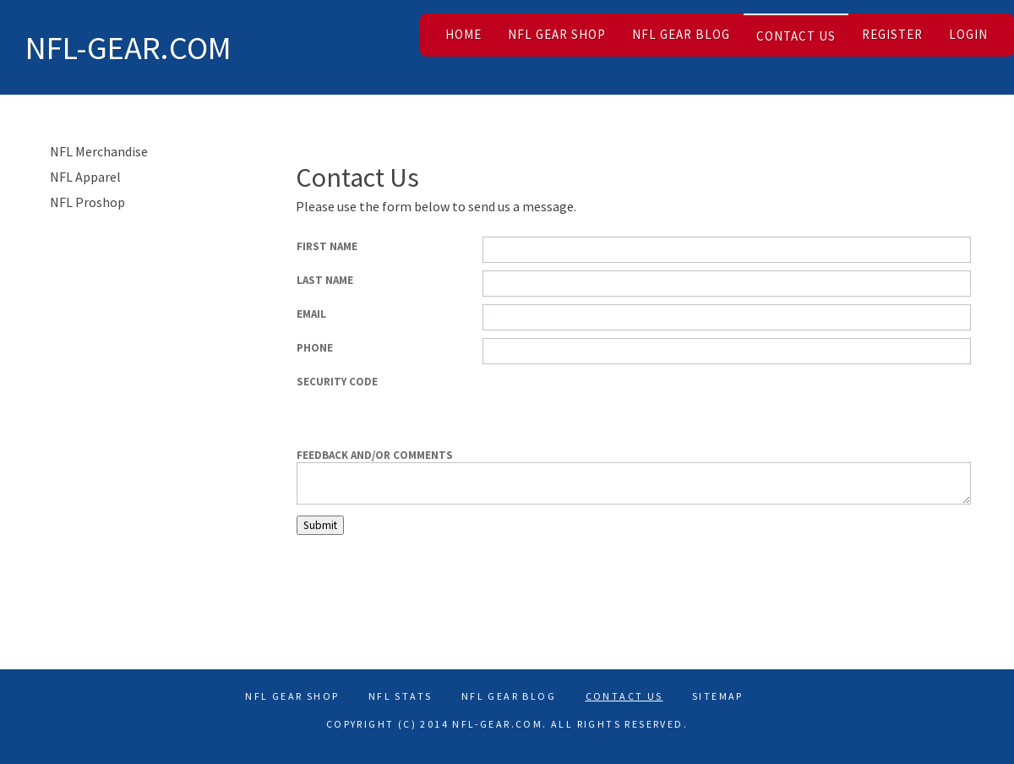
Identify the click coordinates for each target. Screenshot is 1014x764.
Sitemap (718, 696)
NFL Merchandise (99, 151)
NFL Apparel (85, 176)
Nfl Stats (400, 696)
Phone (315, 348)
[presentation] (842, 405)
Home (463, 34)
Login (968, 34)
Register (892, 34)
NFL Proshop (87, 202)
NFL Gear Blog (681, 34)
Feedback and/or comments (375, 455)
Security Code (337, 381)
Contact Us (796, 36)
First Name (327, 246)
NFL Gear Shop (557, 34)
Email (311, 314)
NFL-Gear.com (128, 47)
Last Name (325, 280)
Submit (320, 525)
